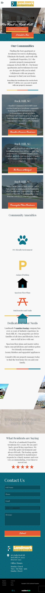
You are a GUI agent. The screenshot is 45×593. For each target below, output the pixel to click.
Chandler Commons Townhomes (22, 132)
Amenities (4, 584)
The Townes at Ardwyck (22, 169)
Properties (4, 580)
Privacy (12, 584)
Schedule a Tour (22, 35)
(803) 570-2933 (16, 560)
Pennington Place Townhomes (22, 205)
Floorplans (4, 582)
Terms (12, 582)
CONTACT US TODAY (17, 29)
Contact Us (13, 580)
